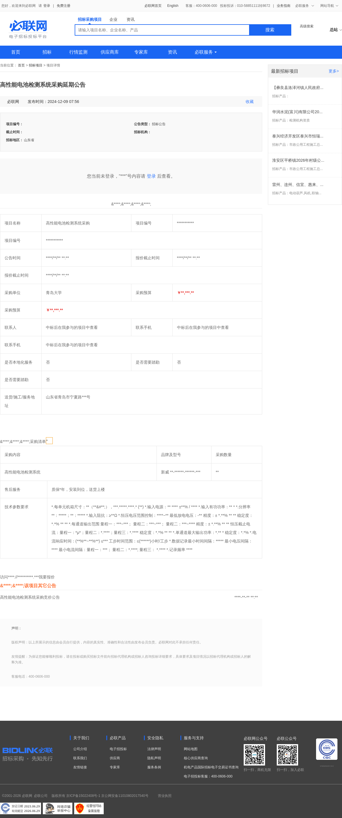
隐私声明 (154, 758)
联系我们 (80, 758)
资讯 (131, 19)
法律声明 (154, 749)
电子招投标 (118, 749)
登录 (46, 6)
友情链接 (80, 767)
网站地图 (191, 749)
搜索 (269, 29)
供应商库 (110, 52)
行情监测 (78, 52)
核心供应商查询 (196, 758)
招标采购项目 (90, 20)
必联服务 (206, 52)
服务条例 (154, 767)
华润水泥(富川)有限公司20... (297, 112)
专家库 (141, 52)
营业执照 (165, 796)
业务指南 (283, 6)
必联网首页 (153, 6)
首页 (15, 52)
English (172, 6)
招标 (47, 52)
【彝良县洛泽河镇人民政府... (297, 87)
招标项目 (35, 65)
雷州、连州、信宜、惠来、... (297, 184)
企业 (113, 19)
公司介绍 (80, 749)
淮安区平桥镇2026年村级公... (298, 160)
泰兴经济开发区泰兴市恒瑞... (297, 136)
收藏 (250, 101)
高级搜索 (307, 26)
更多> (334, 71)
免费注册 (63, 6)
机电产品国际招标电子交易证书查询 (211, 767)
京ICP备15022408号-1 (83, 796)
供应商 (115, 758)
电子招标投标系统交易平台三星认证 (327, 766)
